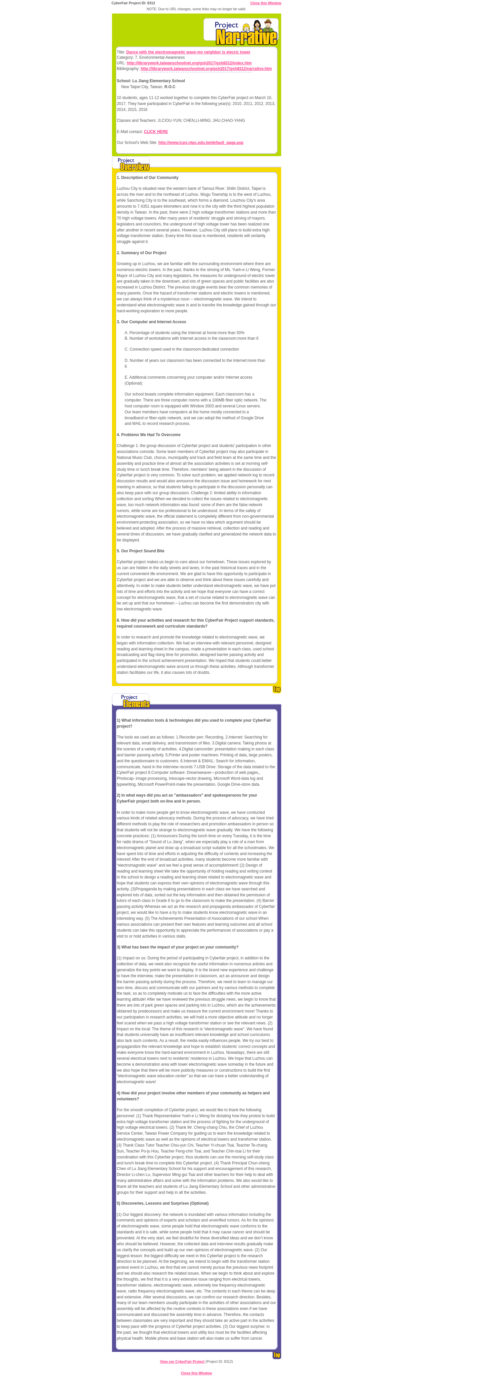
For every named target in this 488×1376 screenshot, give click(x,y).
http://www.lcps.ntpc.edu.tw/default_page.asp (201, 142)
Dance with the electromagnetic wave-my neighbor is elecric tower (188, 52)
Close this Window (265, 3)
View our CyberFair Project (182, 1361)
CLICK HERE (156, 131)
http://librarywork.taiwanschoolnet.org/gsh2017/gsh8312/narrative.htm (206, 68)
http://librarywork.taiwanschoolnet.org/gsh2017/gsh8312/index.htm (189, 63)
